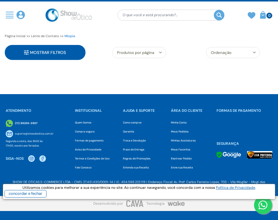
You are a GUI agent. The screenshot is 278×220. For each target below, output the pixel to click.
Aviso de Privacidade (88, 149)
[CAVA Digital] (134, 203)
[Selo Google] (229, 155)
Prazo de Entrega (133, 149)
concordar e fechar (25, 193)
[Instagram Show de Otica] (31, 158)
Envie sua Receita (182, 167)
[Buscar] (219, 15)
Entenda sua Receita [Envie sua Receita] (136, 167)
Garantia (128, 131)
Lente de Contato (45, 36)
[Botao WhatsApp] (263, 205)
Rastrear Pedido (181, 158)
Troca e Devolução (134, 140)
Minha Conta (179, 122)
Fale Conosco (83, 167)
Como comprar (132, 122)
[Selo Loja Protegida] (260, 155)
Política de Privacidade (235, 187)
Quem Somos (83, 122)
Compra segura (84, 131)
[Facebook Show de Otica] (42, 158)
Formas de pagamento (89, 140)
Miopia (69, 36)
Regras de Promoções (137, 158)
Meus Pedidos (180, 131)
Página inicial (15, 36)
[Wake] (176, 203)
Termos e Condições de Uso (92, 158)
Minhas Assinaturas (183, 140)
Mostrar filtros (45, 52)
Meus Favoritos (180, 149)
